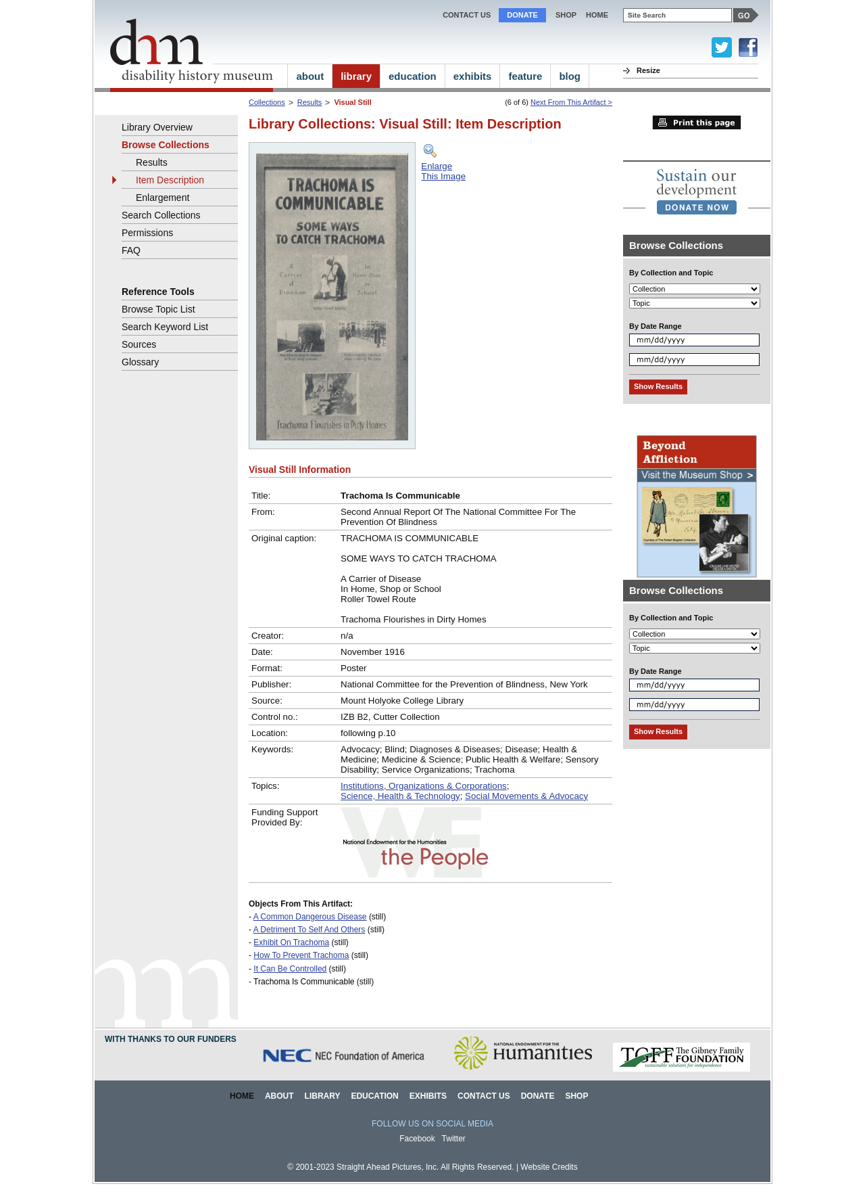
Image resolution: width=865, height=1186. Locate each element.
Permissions (147, 232)
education (413, 76)
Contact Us (467, 15)
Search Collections (161, 215)
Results (309, 102)
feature (525, 76)
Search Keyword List (165, 326)
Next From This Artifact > (571, 102)
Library (323, 1096)
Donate (522, 15)
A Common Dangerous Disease (310, 916)
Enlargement (162, 197)
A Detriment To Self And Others (309, 929)
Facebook (417, 1138)
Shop (565, 15)
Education (374, 1096)
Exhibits (428, 1096)
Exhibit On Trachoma (291, 942)
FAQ (131, 250)
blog (569, 76)
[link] (696, 191)
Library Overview (157, 127)
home (597, 15)
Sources (139, 344)
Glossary (140, 362)
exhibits (472, 76)
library (356, 76)
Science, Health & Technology (400, 796)
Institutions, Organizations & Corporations (424, 786)
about (310, 76)
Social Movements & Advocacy (526, 796)
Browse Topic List (158, 309)
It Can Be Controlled (289, 969)
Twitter (454, 1138)
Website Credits (548, 1167)
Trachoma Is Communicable (303, 981)
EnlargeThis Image (443, 171)
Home (242, 1096)
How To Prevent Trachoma (301, 955)
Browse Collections (165, 144)
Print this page (696, 122)
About (279, 1096)
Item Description (170, 180)
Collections (267, 102)
